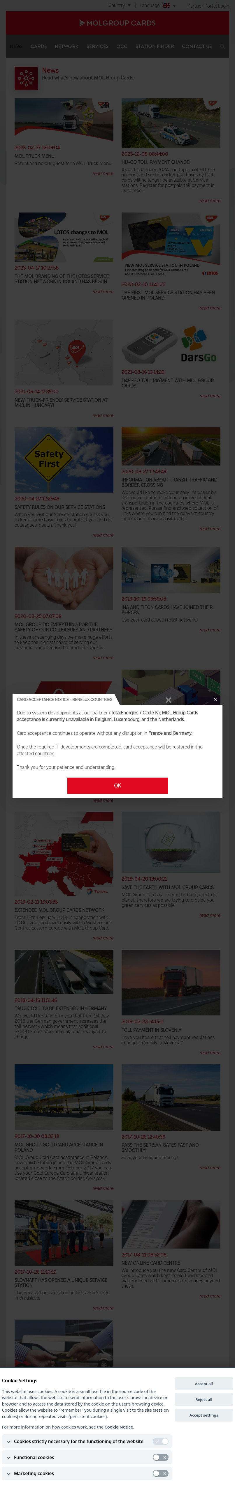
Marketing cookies (34, 1473)
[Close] (215, 699)
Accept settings (204, 1415)
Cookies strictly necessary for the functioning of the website (78, 1441)
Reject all (203, 1399)
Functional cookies (34, 1457)
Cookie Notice (119, 1427)
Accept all (204, 1383)
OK (117, 786)
